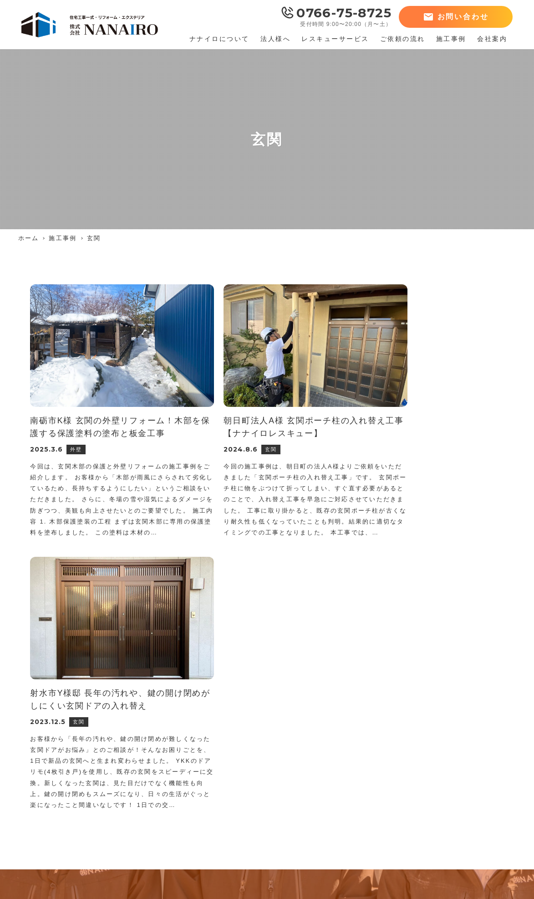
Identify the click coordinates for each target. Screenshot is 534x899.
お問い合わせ (463, 17)
